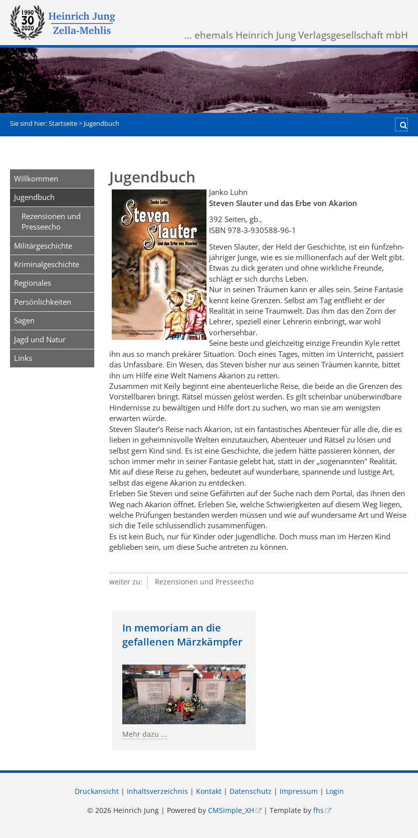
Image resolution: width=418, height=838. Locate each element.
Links (23, 358)
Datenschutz (251, 791)
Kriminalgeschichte (46, 264)
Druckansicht (97, 791)
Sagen (24, 320)
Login (335, 791)
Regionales (32, 283)
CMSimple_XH (231, 810)
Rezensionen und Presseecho (51, 221)
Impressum (299, 791)
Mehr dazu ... (144, 734)
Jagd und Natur (40, 339)
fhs (318, 810)
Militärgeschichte (43, 246)
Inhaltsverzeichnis (157, 791)
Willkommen (36, 178)
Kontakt (209, 791)
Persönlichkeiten (42, 302)
